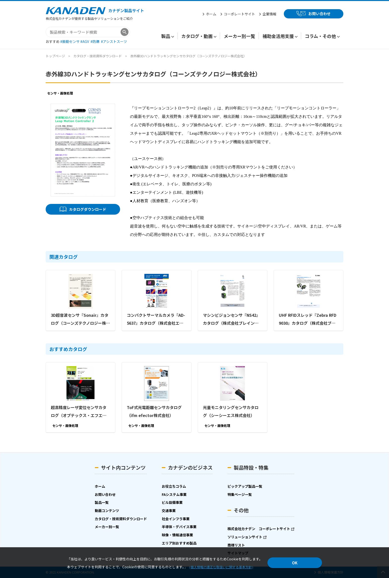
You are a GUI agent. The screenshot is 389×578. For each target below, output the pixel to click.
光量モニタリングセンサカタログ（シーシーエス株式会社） (231, 411)
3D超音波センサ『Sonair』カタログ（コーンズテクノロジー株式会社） (80, 319)
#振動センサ (70, 41)
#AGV (85, 41)
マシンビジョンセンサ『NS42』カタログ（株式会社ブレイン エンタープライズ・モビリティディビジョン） (232, 319)
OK (294, 562)
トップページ (55, 56)
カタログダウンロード (87, 209)
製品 (165, 36)
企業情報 (269, 13)
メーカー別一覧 (239, 36)
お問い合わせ (319, 13)
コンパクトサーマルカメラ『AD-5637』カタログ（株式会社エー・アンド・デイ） (156, 319)
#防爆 (95, 41)
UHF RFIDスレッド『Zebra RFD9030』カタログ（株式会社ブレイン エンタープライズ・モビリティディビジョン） (308, 319)
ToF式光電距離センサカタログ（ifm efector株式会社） (154, 411)
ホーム (211, 13)
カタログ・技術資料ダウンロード (97, 56)
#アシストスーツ (114, 41)
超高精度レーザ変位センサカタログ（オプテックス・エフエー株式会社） (78, 411)
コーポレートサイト (239, 13)
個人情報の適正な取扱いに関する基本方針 (221, 567)
